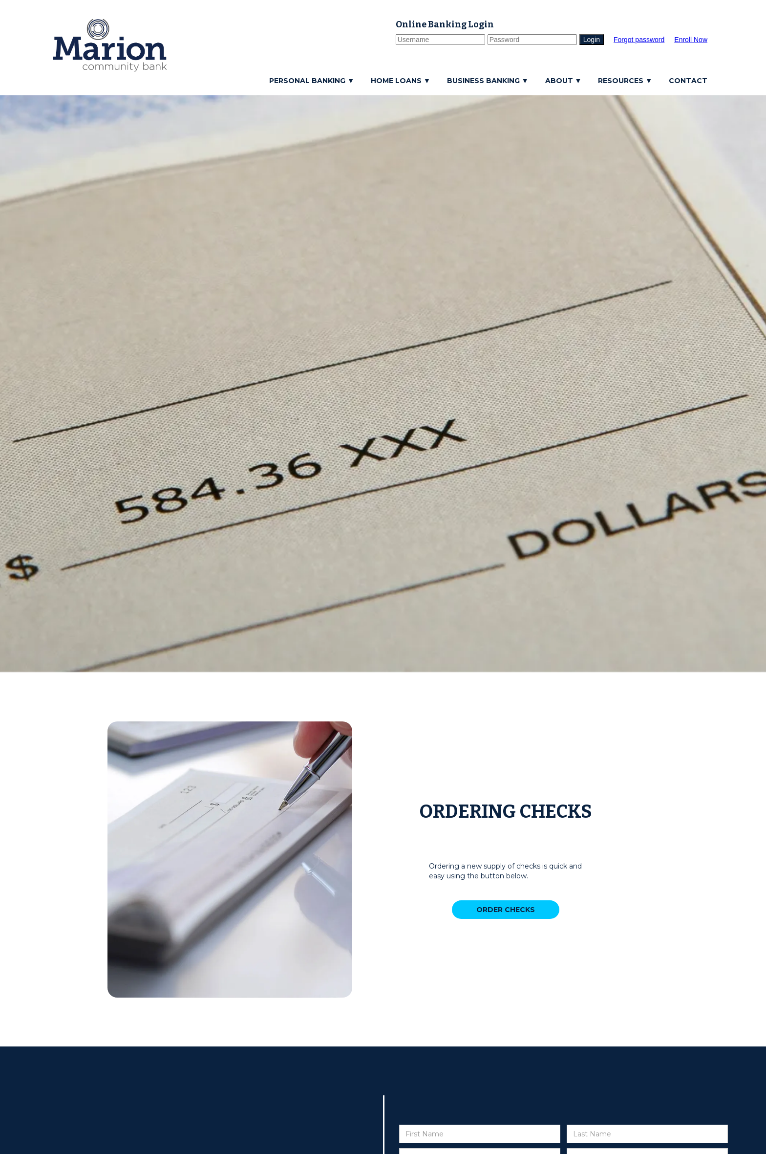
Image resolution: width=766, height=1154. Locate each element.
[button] (314, 80)
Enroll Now (690, 40)
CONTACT (688, 80)
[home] (110, 45)
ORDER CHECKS (505, 909)
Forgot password (639, 40)
